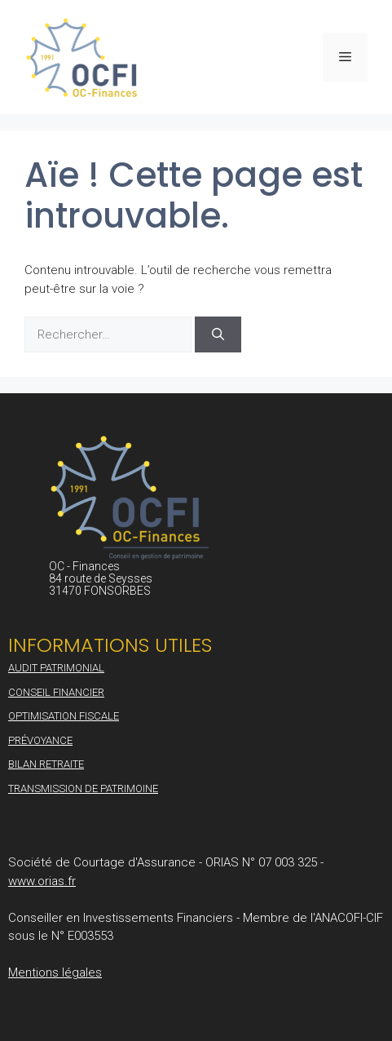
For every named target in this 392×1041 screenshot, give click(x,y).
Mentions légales (55, 972)
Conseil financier (56, 692)
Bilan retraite (46, 764)
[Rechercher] (218, 335)
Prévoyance (40, 740)
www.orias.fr (42, 881)
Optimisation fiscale (63, 716)
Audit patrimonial (56, 668)
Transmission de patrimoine (83, 788)
